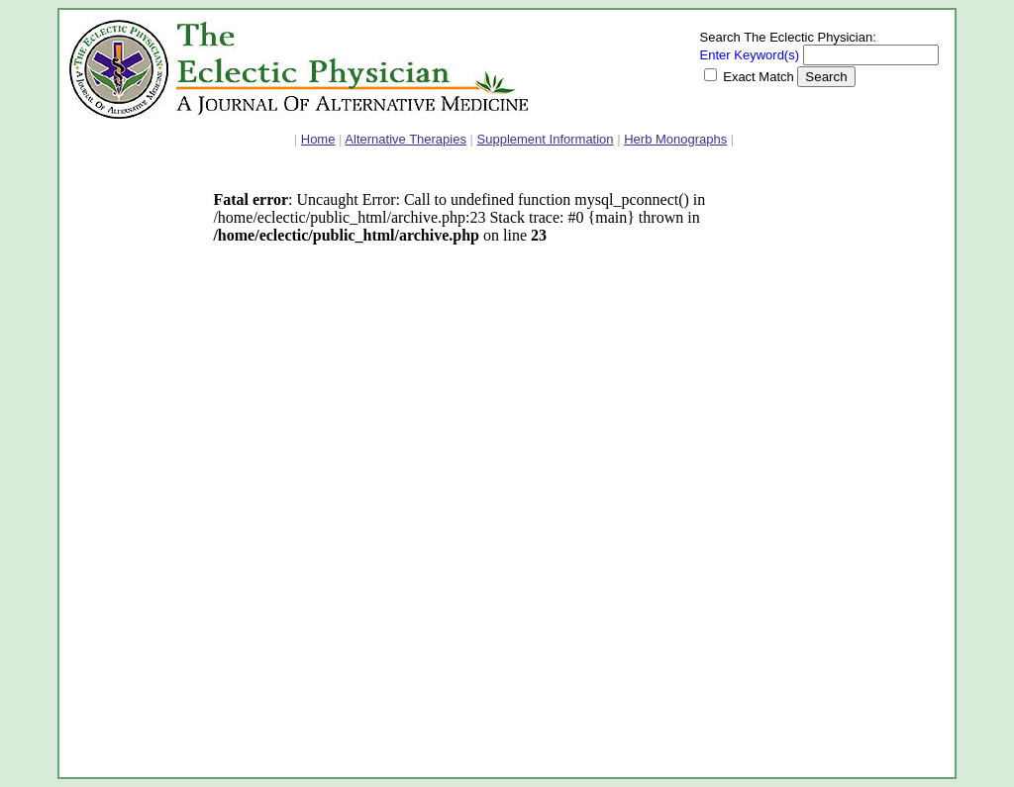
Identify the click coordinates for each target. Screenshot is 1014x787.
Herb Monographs (675, 139)
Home (318, 139)
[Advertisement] (128, 470)
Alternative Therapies (405, 139)
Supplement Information (545, 139)
